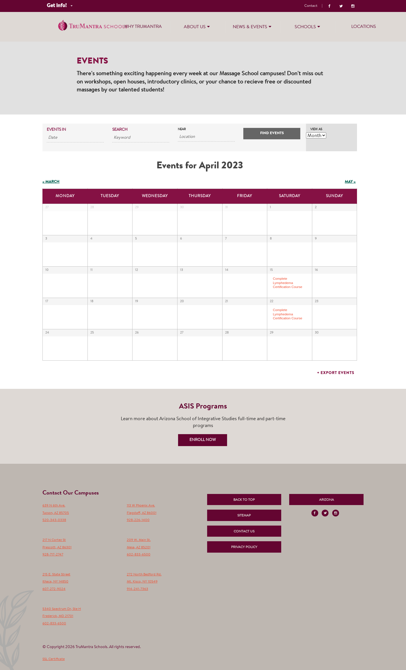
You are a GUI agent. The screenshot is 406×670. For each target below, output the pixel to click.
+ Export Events (335, 373)
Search (120, 130)
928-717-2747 (52, 554)
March (51, 182)
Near (182, 129)
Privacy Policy (244, 547)
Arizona (326, 500)
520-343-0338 (54, 520)
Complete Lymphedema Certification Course (287, 283)
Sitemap (244, 515)
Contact (310, 6)
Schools (308, 26)
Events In (56, 130)
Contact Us (244, 531)
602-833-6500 (138, 554)
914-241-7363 (137, 589)
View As (316, 129)
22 (271, 301)
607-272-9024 (54, 589)
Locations (363, 26)
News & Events (253, 26)
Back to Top (244, 500)
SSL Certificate (53, 659)
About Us (197, 26)
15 (271, 270)
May (350, 182)
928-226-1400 (138, 520)
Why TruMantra (143, 26)
